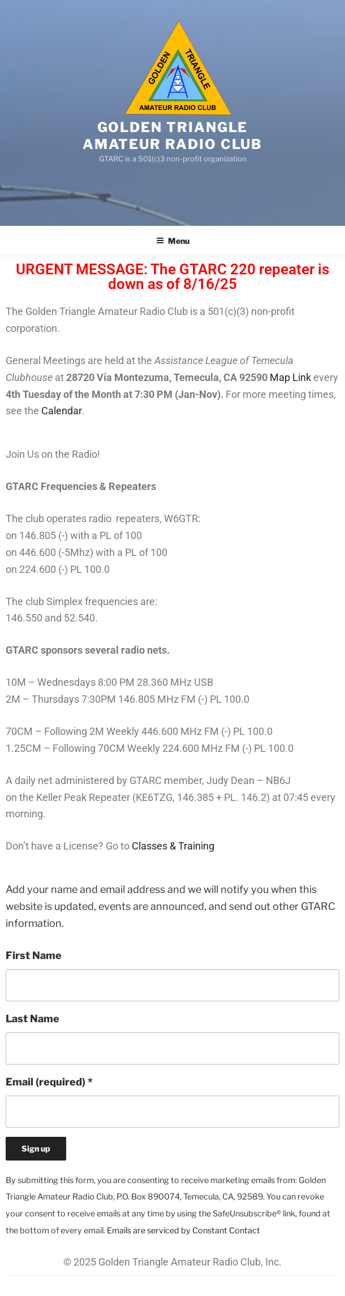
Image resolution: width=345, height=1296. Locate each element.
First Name (34, 955)
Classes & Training (173, 846)
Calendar (61, 411)
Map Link (290, 377)
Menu (172, 241)
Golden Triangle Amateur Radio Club (173, 135)
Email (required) (49, 1082)
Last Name (32, 1018)
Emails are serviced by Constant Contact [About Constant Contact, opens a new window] (183, 1230)
